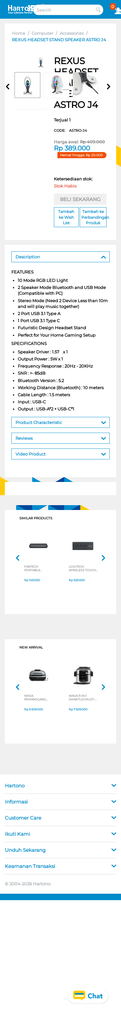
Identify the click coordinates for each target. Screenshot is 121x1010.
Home (18, 33)
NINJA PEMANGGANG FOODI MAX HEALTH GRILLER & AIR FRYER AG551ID (39, 697)
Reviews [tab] (60, 438)
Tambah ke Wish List (66, 217)
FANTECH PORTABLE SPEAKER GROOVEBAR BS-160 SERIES (37, 568)
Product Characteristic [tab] (60, 422)
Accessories (72, 33)
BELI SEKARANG (80, 199)
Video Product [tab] (60, 453)
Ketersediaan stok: (73, 183)
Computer (42, 33)
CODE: (70, 130)
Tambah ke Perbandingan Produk (93, 217)
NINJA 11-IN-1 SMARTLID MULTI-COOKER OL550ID (82, 697)
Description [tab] (60, 256)
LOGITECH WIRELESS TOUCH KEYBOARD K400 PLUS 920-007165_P (82, 568)
